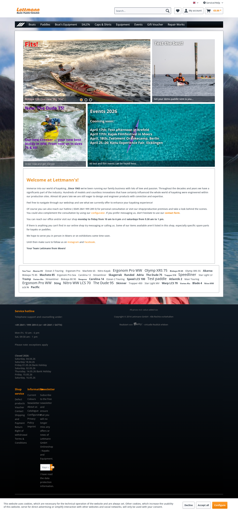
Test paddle (157, 278)
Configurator (32, 414)
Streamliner (100, 275)
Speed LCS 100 (136, 279)
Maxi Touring (191, 279)
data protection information (46, 482)
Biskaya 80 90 (69, 279)
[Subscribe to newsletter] (51, 467)
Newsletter (32, 403)
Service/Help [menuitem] (212, 2)
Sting (57, 283)
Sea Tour (26, 271)
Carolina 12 (85, 275)
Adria (140, 275)
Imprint (31, 426)
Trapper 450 (136, 283)
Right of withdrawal (20, 432)
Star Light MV (152, 283)
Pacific (35, 287)
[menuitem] (143, 10)
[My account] (193, 10)
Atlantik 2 (176, 279)
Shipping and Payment (20, 419)
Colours (31, 399)
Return (18, 427)
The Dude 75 (154, 275)
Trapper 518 (170, 275)
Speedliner (187, 274)
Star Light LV (206, 275)
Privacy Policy (31, 420)
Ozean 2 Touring (115, 279)
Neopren (82, 279)
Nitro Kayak (104, 270)
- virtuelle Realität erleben (155, 324)
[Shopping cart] (214, 10)
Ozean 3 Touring (54, 270)
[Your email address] (45, 467)
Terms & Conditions (20, 440)
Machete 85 (47, 275)
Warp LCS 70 (170, 283)
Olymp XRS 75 (156, 270)
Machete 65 (89, 270)
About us (32, 406)
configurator (98, 212)
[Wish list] (177, 10)
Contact (19, 411)
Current (31, 395)
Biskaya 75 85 (30, 275)
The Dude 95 (104, 283)
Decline (188, 505)
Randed (129, 275)
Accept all (203, 505)
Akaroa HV (38, 271)
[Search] (167, 10)
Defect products (20, 401)
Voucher (19, 407)
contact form (172, 212)
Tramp (27, 279)
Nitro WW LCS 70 (77, 283)
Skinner (121, 283)
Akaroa (208, 271)
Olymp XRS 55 (193, 270)
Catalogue (32, 410)
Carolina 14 (97, 279)
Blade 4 (197, 283)
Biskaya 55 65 (177, 271)
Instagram (73, 242)
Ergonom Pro (73, 270)
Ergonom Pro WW (128, 270)
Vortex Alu (38, 279)
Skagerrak (116, 275)
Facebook (89, 242)
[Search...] (142, 10)
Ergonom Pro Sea (67, 275)
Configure (219, 505)
